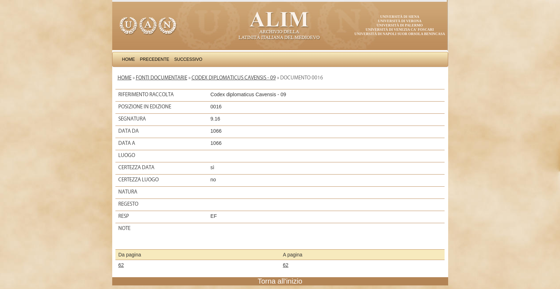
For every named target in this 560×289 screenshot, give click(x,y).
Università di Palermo (400, 25)
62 (121, 265)
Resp (123, 216)
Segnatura (132, 118)
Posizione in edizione (144, 106)
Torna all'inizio (280, 281)
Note (124, 228)
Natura (127, 191)
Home (128, 59)
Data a (126, 143)
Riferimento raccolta (146, 94)
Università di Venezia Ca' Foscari (400, 29)
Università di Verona (399, 21)
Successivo (188, 59)
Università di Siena (399, 17)
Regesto (128, 203)
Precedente (154, 59)
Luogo (126, 155)
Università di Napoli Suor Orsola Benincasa (400, 34)
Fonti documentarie (161, 77)
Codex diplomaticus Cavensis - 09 (234, 77)
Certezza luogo (138, 179)
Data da (128, 130)
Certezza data (136, 167)
